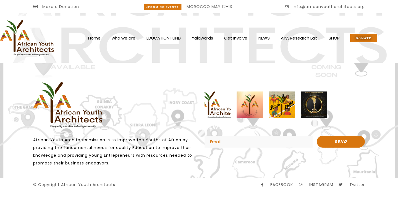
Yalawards (202, 38)
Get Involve (235, 38)
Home (94, 38)
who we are (123, 38)
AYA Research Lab (299, 38)
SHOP (334, 38)
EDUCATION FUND (163, 38)
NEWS (264, 38)
